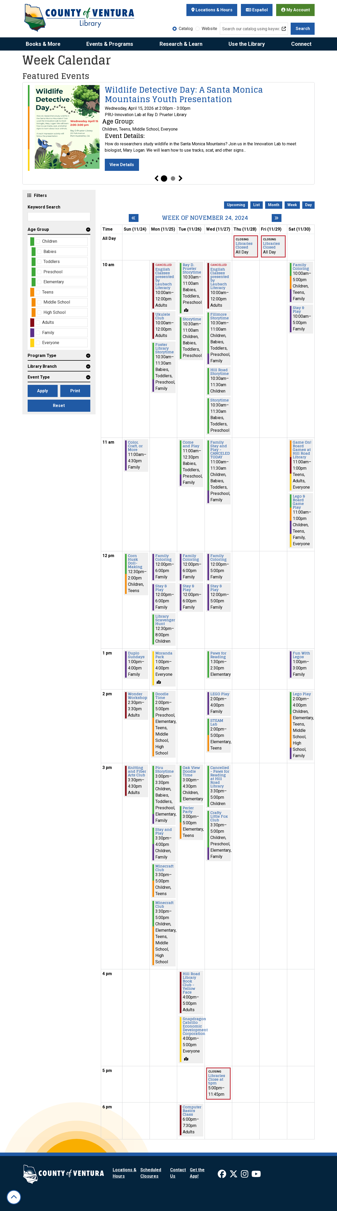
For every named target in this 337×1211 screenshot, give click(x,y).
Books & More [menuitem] (43, 44)
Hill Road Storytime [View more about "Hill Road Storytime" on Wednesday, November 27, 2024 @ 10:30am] (219, 371)
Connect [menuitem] (301, 44)
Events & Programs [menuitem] (109, 44)
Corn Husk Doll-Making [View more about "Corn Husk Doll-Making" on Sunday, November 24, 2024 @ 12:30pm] (135, 561)
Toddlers (51, 261)
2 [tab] (173, 178)
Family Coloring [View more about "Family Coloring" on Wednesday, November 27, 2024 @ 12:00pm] (218, 557)
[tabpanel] (168, 128)
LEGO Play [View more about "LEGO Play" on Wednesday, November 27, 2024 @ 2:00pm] (219, 694)
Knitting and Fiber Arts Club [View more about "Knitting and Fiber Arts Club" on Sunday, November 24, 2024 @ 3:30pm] (137, 771)
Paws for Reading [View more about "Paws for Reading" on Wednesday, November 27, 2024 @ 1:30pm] (218, 655)
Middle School (56, 302)
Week (292, 205)
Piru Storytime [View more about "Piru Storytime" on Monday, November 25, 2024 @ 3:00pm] (164, 769)
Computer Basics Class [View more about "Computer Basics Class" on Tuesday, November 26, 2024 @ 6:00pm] (192, 1110)
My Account (295, 9)
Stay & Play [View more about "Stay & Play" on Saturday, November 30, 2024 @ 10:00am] (298, 309)
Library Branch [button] (42, 366)
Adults (48, 322)
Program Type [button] (42, 355)
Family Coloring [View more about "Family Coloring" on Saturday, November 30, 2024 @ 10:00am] (301, 266)
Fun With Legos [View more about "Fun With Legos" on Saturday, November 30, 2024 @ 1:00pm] (301, 655)
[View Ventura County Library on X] (234, 1175)
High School (54, 312)
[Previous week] (133, 218)
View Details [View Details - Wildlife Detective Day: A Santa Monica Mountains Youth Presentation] (122, 164)
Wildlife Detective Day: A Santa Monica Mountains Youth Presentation (184, 94)
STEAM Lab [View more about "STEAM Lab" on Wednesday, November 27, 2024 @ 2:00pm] (216, 722)
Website (209, 28)
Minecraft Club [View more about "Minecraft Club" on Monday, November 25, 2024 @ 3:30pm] (164, 868)
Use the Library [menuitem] (247, 44)
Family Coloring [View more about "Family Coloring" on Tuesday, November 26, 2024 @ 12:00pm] (191, 557)
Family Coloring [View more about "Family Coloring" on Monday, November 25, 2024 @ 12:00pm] (163, 557)
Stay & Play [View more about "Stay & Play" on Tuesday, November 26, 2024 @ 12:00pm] (188, 588)
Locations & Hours (211, 9)
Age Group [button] (38, 229)
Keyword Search (44, 207)
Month (273, 205)
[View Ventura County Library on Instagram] (245, 1175)
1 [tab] (164, 178)
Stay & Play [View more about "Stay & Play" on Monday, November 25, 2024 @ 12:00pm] (161, 588)
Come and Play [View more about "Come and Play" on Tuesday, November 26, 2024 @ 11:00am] (191, 444)
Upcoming (236, 205)
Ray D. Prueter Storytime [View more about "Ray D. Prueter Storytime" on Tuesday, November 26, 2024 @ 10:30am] (192, 268)
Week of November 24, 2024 (205, 217)
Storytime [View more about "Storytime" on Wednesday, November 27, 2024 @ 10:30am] (219, 400)
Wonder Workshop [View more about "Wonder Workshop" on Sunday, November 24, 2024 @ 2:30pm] (137, 695)
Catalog (186, 28)
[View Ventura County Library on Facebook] (222, 1175)
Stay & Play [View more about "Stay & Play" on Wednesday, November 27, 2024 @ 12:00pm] (216, 588)
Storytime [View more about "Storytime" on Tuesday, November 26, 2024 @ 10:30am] (192, 319)
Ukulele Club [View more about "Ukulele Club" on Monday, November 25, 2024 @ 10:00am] (162, 316)
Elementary (53, 281)
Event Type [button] (39, 377)
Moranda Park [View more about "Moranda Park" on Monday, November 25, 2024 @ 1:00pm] (163, 655)
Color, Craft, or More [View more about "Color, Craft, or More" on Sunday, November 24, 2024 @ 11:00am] (135, 445)
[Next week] (276, 218)
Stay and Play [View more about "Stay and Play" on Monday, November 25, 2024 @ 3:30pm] (163, 831)
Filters (40, 195)
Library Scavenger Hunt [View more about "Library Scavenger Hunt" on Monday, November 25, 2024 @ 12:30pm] (165, 620)
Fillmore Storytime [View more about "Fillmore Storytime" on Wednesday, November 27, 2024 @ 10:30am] (219, 316)
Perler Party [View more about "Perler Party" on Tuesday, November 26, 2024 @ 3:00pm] (188, 809)
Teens (47, 292)
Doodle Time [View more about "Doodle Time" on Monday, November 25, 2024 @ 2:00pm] (161, 695)
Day (308, 205)
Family (48, 332)
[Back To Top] (14, 1197)
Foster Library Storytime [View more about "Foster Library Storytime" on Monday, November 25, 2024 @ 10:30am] (164, 348)
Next (180, 178)
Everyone (50, 342)
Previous (156, 178)
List (256, 205)
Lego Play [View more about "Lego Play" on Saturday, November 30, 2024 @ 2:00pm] (302, 694)
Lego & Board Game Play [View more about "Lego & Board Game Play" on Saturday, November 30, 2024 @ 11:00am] (299, 501)
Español (257, 9)
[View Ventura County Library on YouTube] (256, 1175)
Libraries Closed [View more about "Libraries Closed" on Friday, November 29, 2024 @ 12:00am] (271, 245)
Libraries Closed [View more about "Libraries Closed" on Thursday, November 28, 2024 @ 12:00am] (244, 245)
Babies (49, 251)
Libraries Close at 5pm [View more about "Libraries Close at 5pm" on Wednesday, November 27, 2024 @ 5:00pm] (216, 1079)
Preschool (52, 271)
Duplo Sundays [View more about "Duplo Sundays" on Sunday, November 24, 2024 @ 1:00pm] (136, 655)
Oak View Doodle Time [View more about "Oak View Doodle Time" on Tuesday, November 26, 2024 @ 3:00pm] (191, 771)
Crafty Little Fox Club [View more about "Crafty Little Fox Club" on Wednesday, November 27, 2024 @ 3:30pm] (219, 816)
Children (49, 241)
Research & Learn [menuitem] (181, 44)
